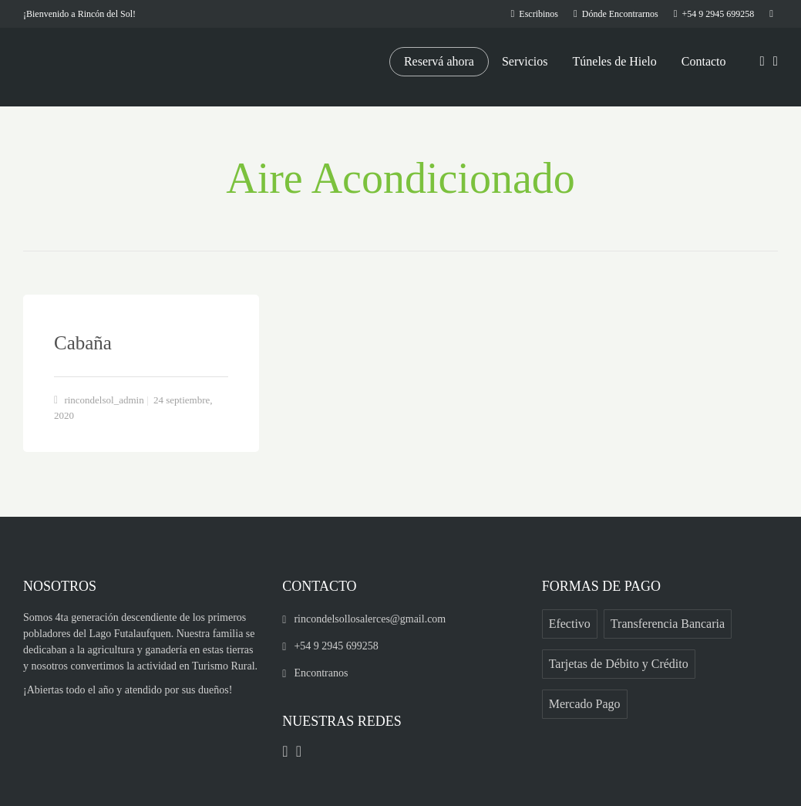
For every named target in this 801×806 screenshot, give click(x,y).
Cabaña (83, 342)
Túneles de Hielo (615, 61)
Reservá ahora (439, 61)
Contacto (704, 61)
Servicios (525, 61)
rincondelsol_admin (103, 400)
